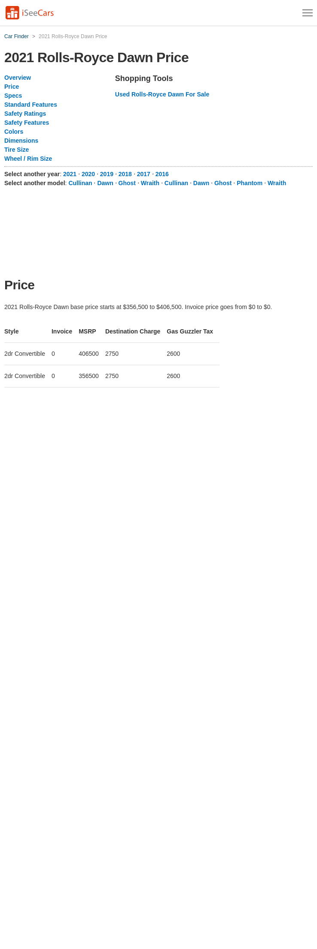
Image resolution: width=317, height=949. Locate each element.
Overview (17, 77)
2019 (106, 174)
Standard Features (30, 104)
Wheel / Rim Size (28, 158)
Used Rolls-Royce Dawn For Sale (162, 94)
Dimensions (21, 140)
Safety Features (26, 122)
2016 (162, 174)
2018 (125, 174)
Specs (13, 95)
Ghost (127, 183)
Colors (13, 131)
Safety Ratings (25, 113)
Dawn (105, 183)
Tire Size (16, 149)
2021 (69, 174)
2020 (88, 174)
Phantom (249, 183)
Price (11, 86)
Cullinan (80, 183)
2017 (143, 174)
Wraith (150, 183)
